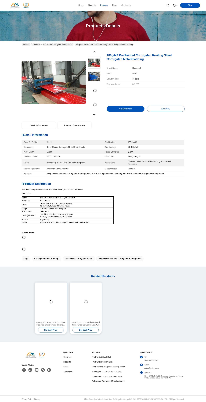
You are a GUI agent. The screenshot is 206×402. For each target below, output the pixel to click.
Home (81, 5)
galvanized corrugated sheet (78, 259)
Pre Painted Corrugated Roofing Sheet (57, 45)
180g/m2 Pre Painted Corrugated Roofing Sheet (120, 259)
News (65, 367)
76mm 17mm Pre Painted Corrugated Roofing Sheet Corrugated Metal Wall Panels (86, 323)
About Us (67, 357)
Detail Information (38, 125)
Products (36, 45)
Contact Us (68, 372)
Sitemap (37, 399)
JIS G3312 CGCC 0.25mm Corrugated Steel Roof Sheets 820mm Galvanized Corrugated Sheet (50, 323)
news (114, 5)
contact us (126, 5)
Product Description (74, 125)
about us (92, 5)
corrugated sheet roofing (46, 259)
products (104, 5)
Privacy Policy (27, 399)
